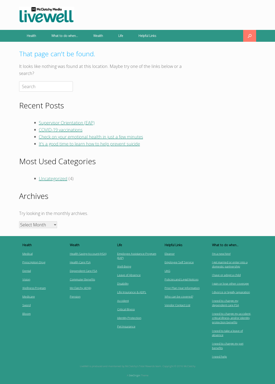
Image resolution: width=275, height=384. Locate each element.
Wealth (98, 36)
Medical (27, 254)
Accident (123, 301)
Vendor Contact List (177, 305)
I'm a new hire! (221, 254)
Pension (75, 296)
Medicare (28, 296)
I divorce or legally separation (231, 292)
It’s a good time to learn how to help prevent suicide (89, 144)
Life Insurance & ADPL (131, 292)
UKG (167, 271)
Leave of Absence (129, 275)
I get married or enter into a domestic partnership (230, 264)
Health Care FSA (80, 262)
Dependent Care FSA (83, 271)
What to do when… (64, 36)
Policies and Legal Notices (181, 279)
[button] (249, 36)
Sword (26, 305)
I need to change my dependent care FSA (225, 303)
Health (31, 36)
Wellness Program (34, 288)
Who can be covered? (179, 296)
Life (120, 36)
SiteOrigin (134, 375)
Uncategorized (53, 179)
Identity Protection (129, 318)
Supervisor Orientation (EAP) (67, 123)
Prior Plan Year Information (182, 288)
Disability (123, 284)
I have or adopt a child (226, 275)
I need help (219, 357)
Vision (26, 279)
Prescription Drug (33, 262)
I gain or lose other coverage (230, 284)
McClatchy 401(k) (80, 288)
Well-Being (124, 266)
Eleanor (170, 254)
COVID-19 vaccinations (61, 130)
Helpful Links (147, 36)
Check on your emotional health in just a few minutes (91, 137)
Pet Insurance (126, 326)
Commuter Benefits (82, 279)
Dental (26, 271)
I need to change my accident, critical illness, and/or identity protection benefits (231, 318)
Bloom (26, 314)
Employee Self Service (179, 262)
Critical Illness (126, 309)
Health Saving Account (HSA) (88, 254)
